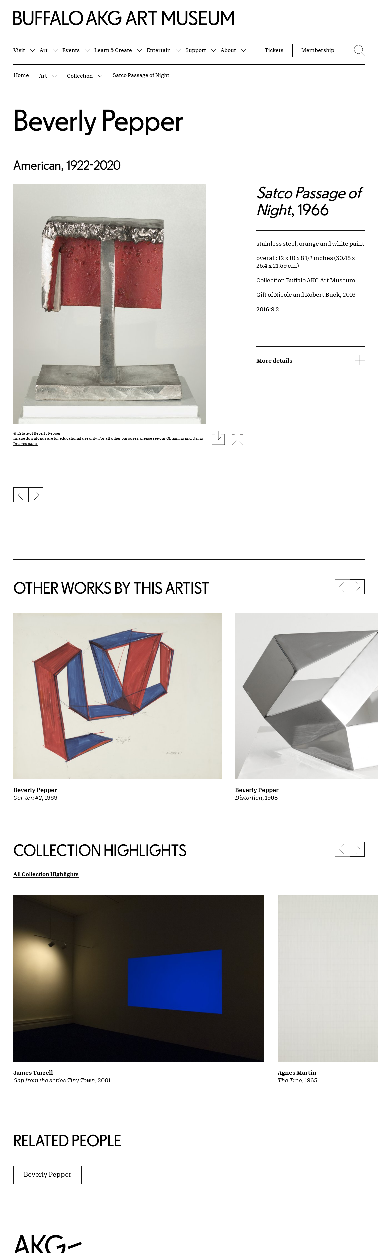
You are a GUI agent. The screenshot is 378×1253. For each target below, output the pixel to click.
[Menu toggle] (357, 50)
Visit (19, 50)
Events (71, 50)
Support (195, 50)
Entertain (159, 50)
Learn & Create (113, 50)
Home (21, 75)
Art (44, 50)
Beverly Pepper (98, 120)
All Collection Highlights (46, 874)
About (228, 50)
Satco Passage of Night (141, 75)
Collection (80, 76)
